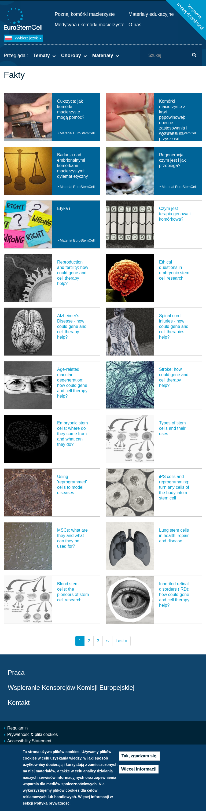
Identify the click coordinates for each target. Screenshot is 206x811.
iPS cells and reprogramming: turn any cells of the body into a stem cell (174, 487)
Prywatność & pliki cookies (32, 734)
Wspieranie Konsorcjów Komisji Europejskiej (71, 687)
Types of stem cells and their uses (172, 428)
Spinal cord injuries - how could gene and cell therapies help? (173, 326)
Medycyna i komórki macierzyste (89, 24)
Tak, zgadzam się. (139, 756)
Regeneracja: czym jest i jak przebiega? (172, 160)
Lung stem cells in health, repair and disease (174, 535)
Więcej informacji (138, 769)
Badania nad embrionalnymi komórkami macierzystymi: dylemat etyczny (72, 166)
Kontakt (19, 702)
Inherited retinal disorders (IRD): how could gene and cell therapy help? (174, 595)
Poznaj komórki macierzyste (85, 14)
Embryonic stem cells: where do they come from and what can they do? (72, 434)
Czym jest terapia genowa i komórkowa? (174, 213)
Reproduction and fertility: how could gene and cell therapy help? (72, 273)
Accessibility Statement (29, 741)
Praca (16, 672)
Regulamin (17, 728)
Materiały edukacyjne (151, 14)
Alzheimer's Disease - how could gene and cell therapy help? (71, 326)
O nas (134, 24)
